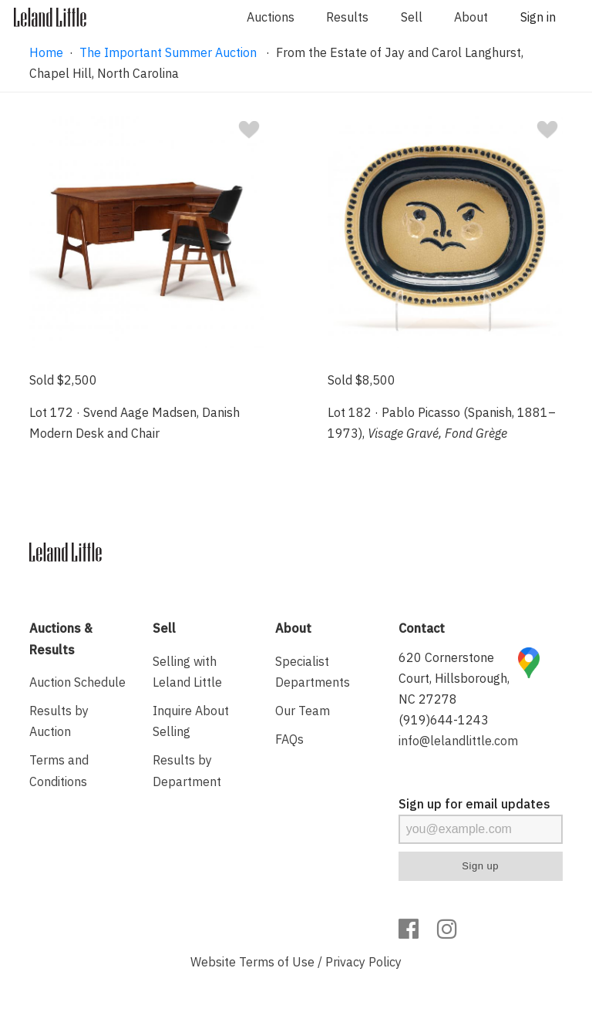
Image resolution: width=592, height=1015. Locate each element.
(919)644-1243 (444, 720)
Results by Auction (59, 721)
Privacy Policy (363, 962)
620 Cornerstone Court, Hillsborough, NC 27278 (454, 678)
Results (347, 17)
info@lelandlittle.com (458, 740)
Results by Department (187, 770)
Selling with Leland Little (187, 672)
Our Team (302, 710)
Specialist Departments (312, 672)
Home (46, 52)
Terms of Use (276, 962)
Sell (411, 17)
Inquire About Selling (191, 721)
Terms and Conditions (59, 770)
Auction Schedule (77, 682)
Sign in (538, 17)
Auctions (270, 17)
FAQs (289, 739)
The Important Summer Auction (169, 52)
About (471, 17)
